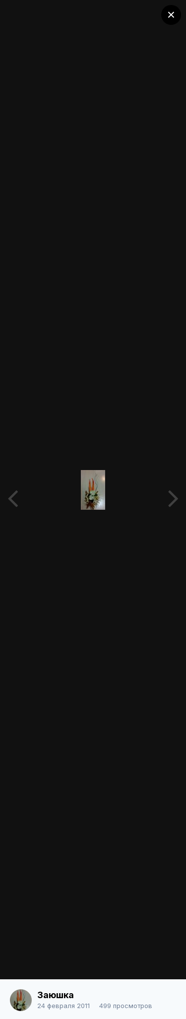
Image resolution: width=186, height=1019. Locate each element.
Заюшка (55, 995)
